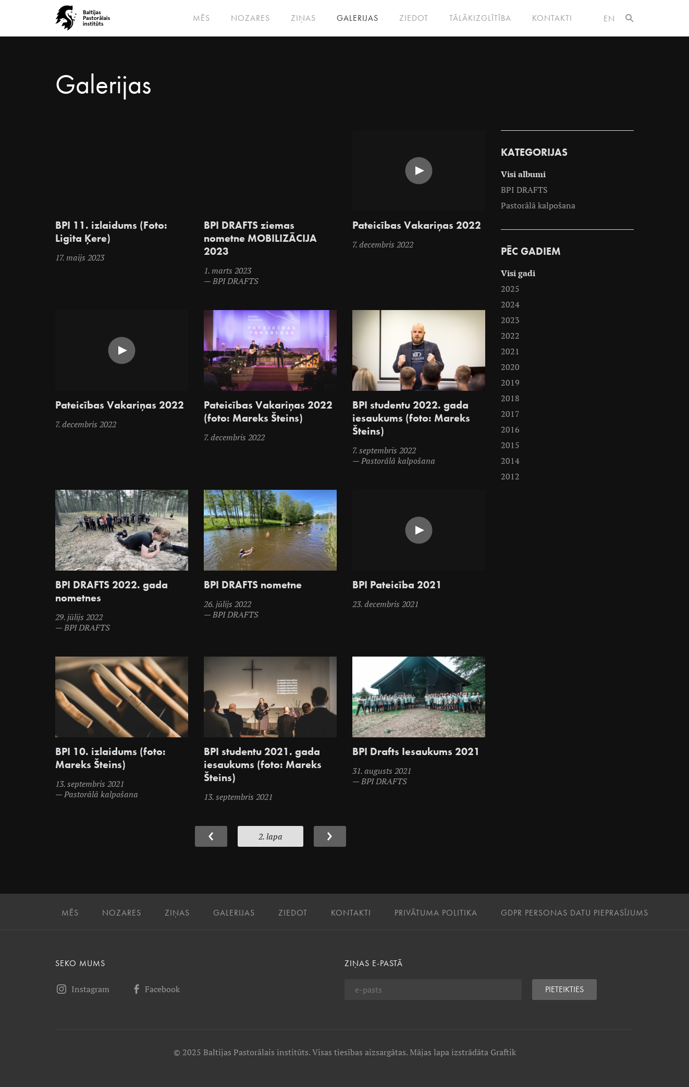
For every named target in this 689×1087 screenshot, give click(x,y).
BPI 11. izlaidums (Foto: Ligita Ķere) (111, 232)
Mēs (201, 18)
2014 (510, 460)
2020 (510, 367)
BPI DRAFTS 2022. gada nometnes (111, 591)
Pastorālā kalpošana (538, 205)
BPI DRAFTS (524, 189)
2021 (510, 351)
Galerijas (357, 18)
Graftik (503, 1052)
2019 (510, 382)
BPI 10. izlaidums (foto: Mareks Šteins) (110, 758)
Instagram (82, 989)
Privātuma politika (436, 913)
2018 (510, 398)
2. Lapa (270, 836)
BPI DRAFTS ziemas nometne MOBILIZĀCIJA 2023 (260, 238)
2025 (510, 288)
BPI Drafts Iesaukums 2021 (416, 751)
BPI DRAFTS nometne (253, 584)
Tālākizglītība (480, 18)
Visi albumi (523, 174)
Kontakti (552, 18)
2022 (510, 335)
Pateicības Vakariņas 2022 (416, 225)
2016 (510, 429)
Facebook (155, 989)
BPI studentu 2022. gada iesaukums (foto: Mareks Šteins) (411, 418)
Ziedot (413, 18)
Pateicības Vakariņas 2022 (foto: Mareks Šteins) (268, 412)
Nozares (250, 18)
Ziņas (303, 18)
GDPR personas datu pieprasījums (574, 913)
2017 (510, 413)
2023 (510, 320)
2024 (510, 304)
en (609, 18)
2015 (510, 445)
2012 (510, 476)
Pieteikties (564, 989)
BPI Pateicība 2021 (397, 584)
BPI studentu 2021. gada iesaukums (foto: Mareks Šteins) (263, 764)
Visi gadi (518, 273)
